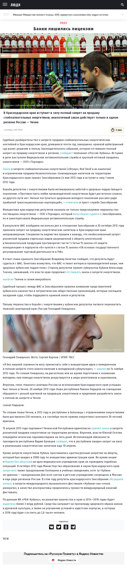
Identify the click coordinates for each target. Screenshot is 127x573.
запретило (9, 470)
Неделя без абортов (17, 461)
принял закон (100, 428)
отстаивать (73, 272)
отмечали (72, 202)
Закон (6, 169)
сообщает (66, 153)
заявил (101, 368)
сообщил (61, 441)
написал (8, 279)
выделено (9, 503)
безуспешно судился (86, 214)
